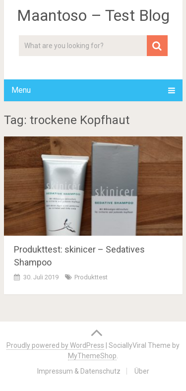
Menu (21, 90)
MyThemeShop (92, 356)
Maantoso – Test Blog (93, 15)
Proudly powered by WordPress (55, 345)
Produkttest (91, 277)
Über (141, 371)
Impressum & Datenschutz (79, 371)
